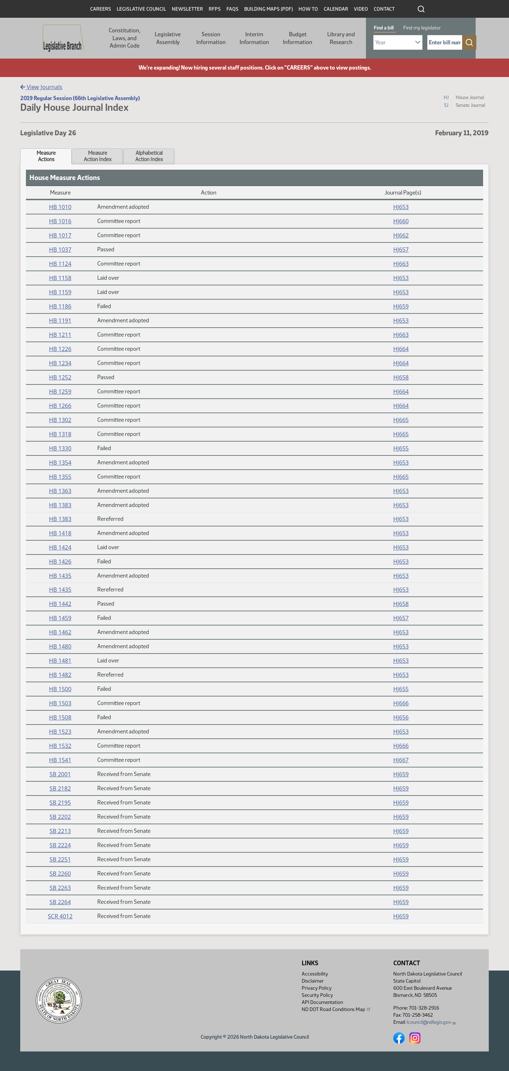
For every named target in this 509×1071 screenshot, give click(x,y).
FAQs (232, 9)
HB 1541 (60, 760)
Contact (384, 9)
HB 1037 (60, 249)
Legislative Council (141, 9)
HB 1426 (60, 561)
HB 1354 (60, 462)
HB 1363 (60, 491)
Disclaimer (313, 981)
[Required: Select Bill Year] (398, 42)
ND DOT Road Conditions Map (336, 1009)
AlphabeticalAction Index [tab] (149, 156)
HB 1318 (60, 434)
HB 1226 (60, 349)
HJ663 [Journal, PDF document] (401, 264)
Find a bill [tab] (384, 28)
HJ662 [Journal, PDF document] (401, 235)
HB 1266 (60, 406)
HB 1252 (60, 377)
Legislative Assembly (168, 38)
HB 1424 (60, 547)
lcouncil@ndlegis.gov (431, 1022)
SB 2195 (60, 803)
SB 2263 (60, 888)
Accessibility (315, 974)
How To (308, 9)
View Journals (41, 87)
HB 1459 (60, 618)
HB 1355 (60, 477)
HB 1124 (60, 264)
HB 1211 (60, 335)
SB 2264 (60, 902)
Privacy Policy (317, 988)
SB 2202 (60, 817)
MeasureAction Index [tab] (97, 156)
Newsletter (187, 9)
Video (361, 9)
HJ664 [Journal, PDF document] (401, 349)
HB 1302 (60, 420)
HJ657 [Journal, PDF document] (401, 249)
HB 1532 (60, 746)
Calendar (336, 9)
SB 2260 (60, 874)
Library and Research (341, 38)
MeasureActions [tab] (46, 156)
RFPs (215, 9)
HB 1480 (60, 646)
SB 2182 (60, 788)
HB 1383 (60, 505)
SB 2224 (60, 845)
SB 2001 (60, 774)
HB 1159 (60, 292)
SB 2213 (60, 831)
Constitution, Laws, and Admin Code (124, 38)
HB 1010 (60, 207)
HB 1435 (60, 576)
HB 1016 (60, 221)
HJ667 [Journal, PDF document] (401, 760)
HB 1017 (60, 235)
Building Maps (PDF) (268, 9)
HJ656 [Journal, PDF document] (401, 717)
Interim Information (254, 38)
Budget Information (297, 38)
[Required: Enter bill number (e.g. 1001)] (445, 42)
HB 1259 (60, 391)
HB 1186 (60, 306)
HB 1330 (60, 448)
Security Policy (317, 995)
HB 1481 (60, 661)
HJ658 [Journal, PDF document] (401, 377)
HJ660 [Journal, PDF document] (401, 221)
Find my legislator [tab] (422, 28)
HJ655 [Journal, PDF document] (401, 448)
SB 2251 (60, 859)
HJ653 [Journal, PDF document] (401, 207)
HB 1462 (60, 632)
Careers (100, 9)
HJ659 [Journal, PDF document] (401, 306)
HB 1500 (60, 689)
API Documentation (322, 1002)
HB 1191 (60, 320)
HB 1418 (60, 533)
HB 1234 (60, 363)
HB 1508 (60, 717)
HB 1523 (60, 732)
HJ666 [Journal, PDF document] (401, 703)
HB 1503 (60, 703)
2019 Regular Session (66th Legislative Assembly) (80, 98)
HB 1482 (60, 675)
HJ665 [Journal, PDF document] (401, 420)
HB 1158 (60, 278)
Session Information (211, 38)
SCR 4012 (60, 916)
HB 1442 (60, 604)
